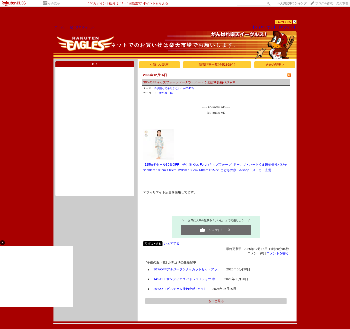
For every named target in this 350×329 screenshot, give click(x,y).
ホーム (59, 27)
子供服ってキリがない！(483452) (174, 88)
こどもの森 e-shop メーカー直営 (245, 170)
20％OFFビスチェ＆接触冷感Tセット (180, 289)
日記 (70, 27)
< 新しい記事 (159, 64)
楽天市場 (342, 3)
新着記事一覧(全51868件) (217, 64)
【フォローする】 (264, 27)
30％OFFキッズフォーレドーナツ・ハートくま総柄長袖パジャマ (189, 82)
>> (291, 3)
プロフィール (84, 27)
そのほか (54, 3)
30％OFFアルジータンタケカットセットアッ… (186, 269)
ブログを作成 (324, 3)
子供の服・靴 (165, 92)
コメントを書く (278, 253)
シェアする (172, 243)
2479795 (283, 22)
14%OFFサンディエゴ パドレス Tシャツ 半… (186, 279)
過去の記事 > (274, 64)
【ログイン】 (287, 27)
